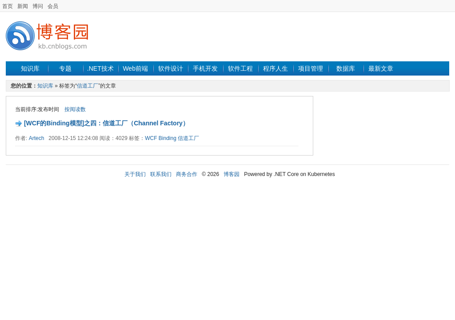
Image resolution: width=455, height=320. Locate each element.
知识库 (30, 68)
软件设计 (170, 68)
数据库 (345, 68)
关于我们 (135, 174)
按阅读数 (75, 109)
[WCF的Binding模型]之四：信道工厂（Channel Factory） (106, 123)
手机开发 (205, 68)
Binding (167, 138)
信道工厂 (87, 86)
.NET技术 (100, 68)
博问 (37, 6)
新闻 (22, 6)
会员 (53, 6)
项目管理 (310, 68)
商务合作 (186, 174)
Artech (36, 138)
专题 (65, 68)
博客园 (231, 174)
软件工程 (240, 68)
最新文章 (380, 68)
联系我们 (161, 174)
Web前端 (135, 68)
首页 (7, 6)
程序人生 (275, 68)
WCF (151, 138)
